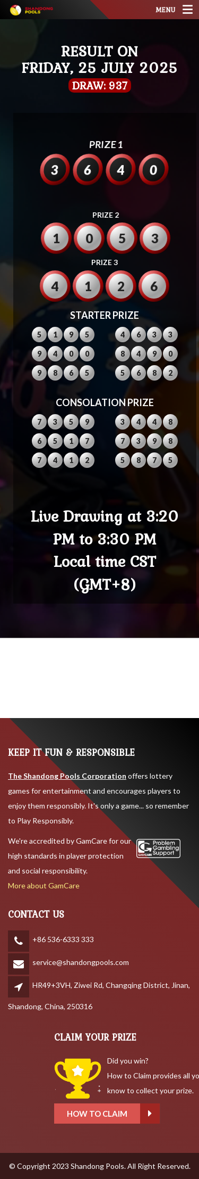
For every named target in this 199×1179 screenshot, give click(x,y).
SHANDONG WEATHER (99, 678)
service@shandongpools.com (80, 962)
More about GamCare (44, 885)
